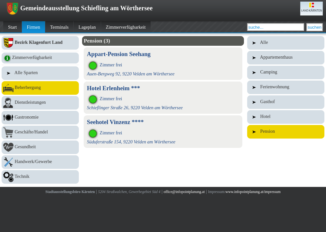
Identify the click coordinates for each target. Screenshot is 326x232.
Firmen (33, 27)
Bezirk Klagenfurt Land (40, 43)
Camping (285, 72)
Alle (285, 43)
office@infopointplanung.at (184, 192)
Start (12, 27)
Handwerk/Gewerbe (40, 162)
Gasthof (285, 102)
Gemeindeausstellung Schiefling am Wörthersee (79, 8)
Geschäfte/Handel (40, 132)
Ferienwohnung (285, 87)
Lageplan (87, 27)
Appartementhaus (285, 57)
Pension (285, 132)
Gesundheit (40, 147)
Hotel (285, 117)
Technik (40, 177)
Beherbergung (40, 88)
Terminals (59, 27)
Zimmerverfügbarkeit (126, 27)
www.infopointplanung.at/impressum (253, 192)
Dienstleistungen (40, 103)
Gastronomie (40, 117)
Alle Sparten (40, 73)
